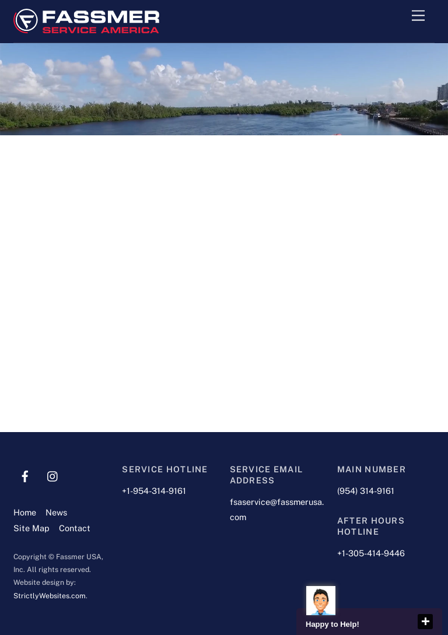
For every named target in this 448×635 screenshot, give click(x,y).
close (425, 621)
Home (24, 512)
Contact (74, 528)
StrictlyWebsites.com (49, 595)
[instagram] (53, 475)
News (56, 512)
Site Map (31, 528)
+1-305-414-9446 (371, 553)
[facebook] (25, 475)
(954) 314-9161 (365, 491)
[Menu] (418, 16)
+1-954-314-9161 (154, 491)
